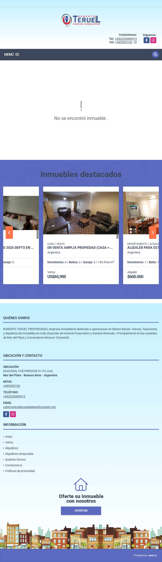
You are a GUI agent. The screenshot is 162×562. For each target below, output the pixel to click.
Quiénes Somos (15, 459)
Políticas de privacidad (20, 471)
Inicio (8, 436)
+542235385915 (126, 38)
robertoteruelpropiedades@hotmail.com (29, 407)
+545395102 (123, 42)
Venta (9, 442)
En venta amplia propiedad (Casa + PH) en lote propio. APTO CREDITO (81, 247)
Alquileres (11, 448)
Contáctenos (13, 465)
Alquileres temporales (19, 453)
